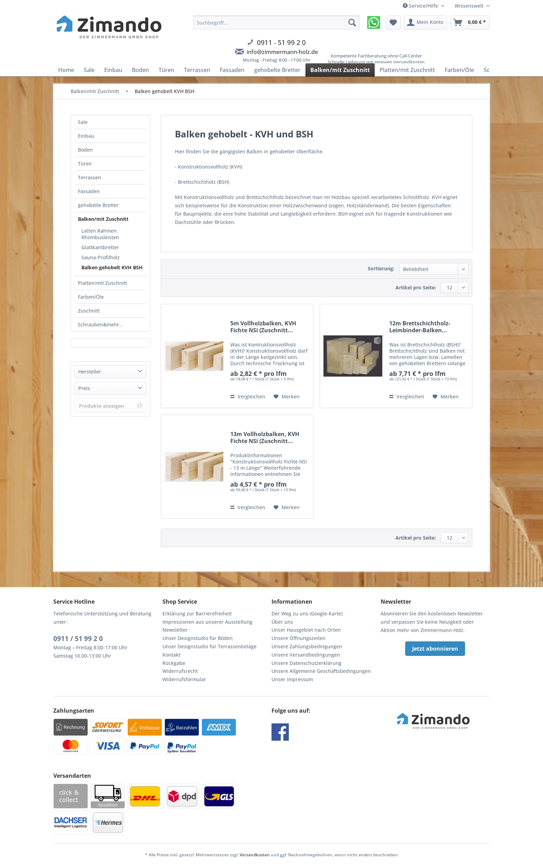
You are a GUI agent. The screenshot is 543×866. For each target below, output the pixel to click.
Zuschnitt (89, 310)
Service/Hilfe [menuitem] (421, 5)
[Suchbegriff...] (276, 22)
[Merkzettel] (393, 22)
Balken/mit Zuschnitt (103, 219)
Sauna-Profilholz (100, 257)
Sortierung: (381, 268)
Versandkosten (255, 855)
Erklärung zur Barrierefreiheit (197, 613)
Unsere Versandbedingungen (306, 654)
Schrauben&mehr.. (100, 324)
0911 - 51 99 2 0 (281, 42)
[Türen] (166, 69)
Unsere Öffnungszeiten (299, 638)
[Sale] (89, 69)
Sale (83, 122)
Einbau (86, 136)
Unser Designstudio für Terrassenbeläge (209, 646)
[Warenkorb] (470, 22)
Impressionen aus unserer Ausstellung (207, 622)
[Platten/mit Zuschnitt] (407, 69)
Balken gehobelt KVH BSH (112, 267)
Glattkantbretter (100, 247)
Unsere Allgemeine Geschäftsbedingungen (321, 671)
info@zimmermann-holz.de (282, 52)
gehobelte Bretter (98, 205)
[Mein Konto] (425, 22)
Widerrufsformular (184, 679)
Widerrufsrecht (180, 671)
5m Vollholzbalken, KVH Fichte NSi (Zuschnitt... (263, 327)
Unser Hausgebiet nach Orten (306, 629)
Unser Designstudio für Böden (197, 638)
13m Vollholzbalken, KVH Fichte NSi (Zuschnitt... (264, 437)
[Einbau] (113, 69)
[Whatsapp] (373, 22)
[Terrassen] (197, 69)
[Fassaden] (232, 69)
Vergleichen (247, 396)
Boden (85, 149)
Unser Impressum (292, 679)
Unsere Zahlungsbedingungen (307, 646)
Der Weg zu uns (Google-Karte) (307, 613)
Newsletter (175, 629)
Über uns (282, 622)
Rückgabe (173, 663)
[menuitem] (276, 43)
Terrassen (89, 177)
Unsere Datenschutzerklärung (306, 663)
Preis (84, 388)
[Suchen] (352, 22)
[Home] (66, 69)
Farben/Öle (91, 297)
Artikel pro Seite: (415, 287)
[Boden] (140, 69)
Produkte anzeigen (110, 406)
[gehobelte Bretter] (277, 69)
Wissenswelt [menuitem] (470, 5)
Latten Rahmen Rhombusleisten (100, 234)
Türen (85, 163)
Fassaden (89, 191)
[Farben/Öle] (459, 69)
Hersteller (89, 371)
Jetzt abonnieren (435, 648)
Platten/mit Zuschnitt (102, 283)
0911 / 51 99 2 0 (78, 638)
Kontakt (171, 654)
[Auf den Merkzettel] (287, 397)
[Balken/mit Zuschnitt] (340, 69)
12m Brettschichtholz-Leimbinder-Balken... (419, 327)
